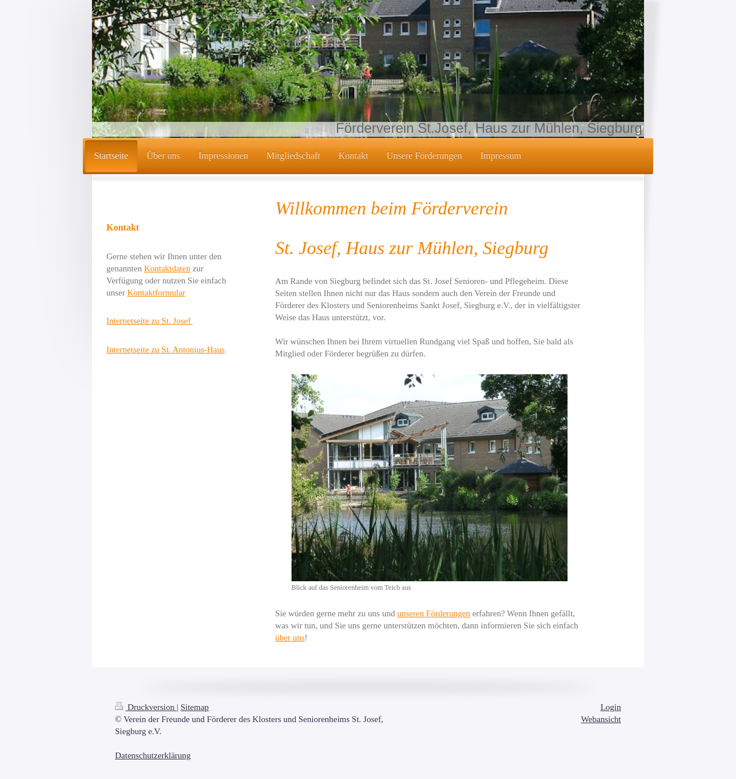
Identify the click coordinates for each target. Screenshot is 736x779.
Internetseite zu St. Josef (149, 320)
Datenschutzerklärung (153, 755)
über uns (290, 637)
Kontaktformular (156, 292)
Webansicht (601, 719)
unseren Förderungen (433, 613)
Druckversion (146, 707)
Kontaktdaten (167, 268)
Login (610, 707)
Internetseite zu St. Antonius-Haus (165, 349)
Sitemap (195, 707)
